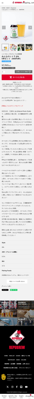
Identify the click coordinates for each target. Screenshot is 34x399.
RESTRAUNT (11, 359)
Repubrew (13, 8)
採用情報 (19, 363)
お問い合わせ (26, 363)
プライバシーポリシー (25, 367)
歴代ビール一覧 (26, 355)
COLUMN (23, 359)
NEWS (18, 359)
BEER (8, 8)
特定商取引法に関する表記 (11, 367)
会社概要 (13, 363)
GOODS (18, 355)
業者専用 (7, 363)
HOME (3, 8)
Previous (4, 27)
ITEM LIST (12, 355)
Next (30, 27)
